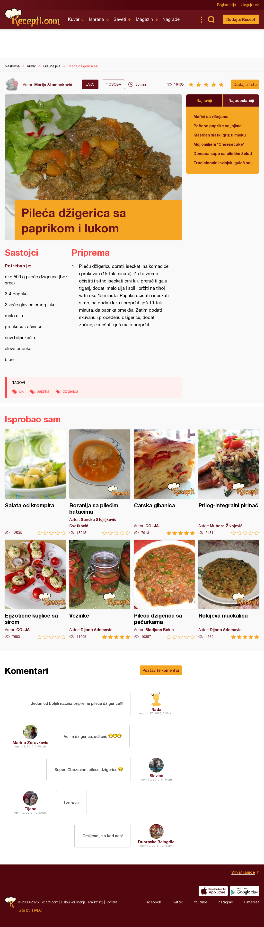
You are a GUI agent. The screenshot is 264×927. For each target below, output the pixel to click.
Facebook (153, 902)
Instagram (226, 902)
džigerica (70, 391)
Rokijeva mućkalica (228, 589)
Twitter (177, 902)
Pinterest (251, 902)
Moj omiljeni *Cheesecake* (219, 144)
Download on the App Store (213, 891)
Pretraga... (211, 19)
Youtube (200, 902)
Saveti (120, 19)
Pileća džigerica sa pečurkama (164, 589)
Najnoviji (204, 100)
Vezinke (99, 589)
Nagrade (171, 19)
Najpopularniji (241, 100)
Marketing (95, 902)
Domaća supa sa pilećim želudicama (223, 153)
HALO (37, 910)
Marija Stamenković (53, 84)
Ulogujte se (250, 5)
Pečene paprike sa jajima (218, 125)
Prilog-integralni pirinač (228, 482)
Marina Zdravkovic (30, 742)
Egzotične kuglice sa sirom (35, 589)
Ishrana (96, 19)
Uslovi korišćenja (73, 902)
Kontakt (111, 902)
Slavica (156, 775)
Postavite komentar (160, 670)
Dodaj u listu (245, 84)
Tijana (30, 808)
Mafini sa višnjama (211, 116)
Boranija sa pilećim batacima (99, 482)
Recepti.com (33, 17)
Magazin (144, 19)
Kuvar (73, 19)
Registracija (226, 5)
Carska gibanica (164, 482)
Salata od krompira (35, 482)
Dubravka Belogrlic (156, 841)
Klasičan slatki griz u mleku (220, 135)
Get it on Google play (244, 891)
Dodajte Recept (240, 19)
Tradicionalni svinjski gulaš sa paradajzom (223, 162)
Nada (156, 709)
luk (21, 391)
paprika (43, 391)
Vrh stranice (243, 872)
